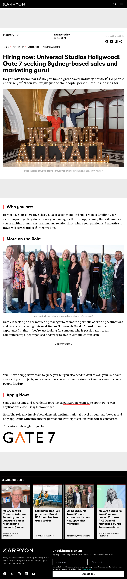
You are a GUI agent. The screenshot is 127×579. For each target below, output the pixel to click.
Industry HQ (18, 43)
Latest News (8, 532)
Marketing (50, 532)
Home (6, 43)
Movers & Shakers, (112, 530)
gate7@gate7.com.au (76, 399)
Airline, (6, 530)
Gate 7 (7, 318)
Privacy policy (86, 565)
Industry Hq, (15, 530)
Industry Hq (103, 532)
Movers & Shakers (51, 43)
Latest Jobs (33, 43)
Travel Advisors (83, 532)
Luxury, (101, 530)
